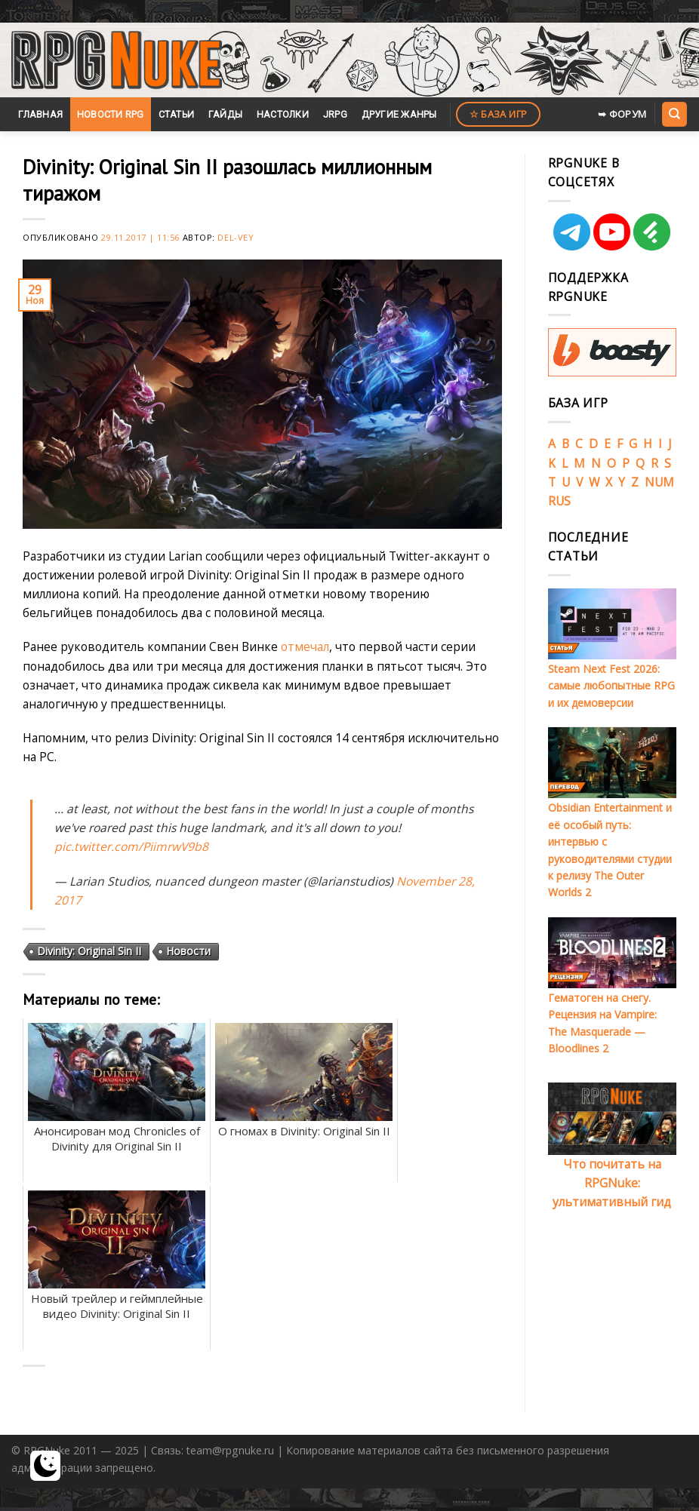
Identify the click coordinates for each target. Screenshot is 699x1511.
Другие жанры (399, 114)
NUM (659, 482)
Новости (188, 951)
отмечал (305, 646)
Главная (40, 114)
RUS (559, 501)
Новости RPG (110, 114)
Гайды (225, 114)
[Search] (674, 114)
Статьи (177, 114)
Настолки (283, 114)
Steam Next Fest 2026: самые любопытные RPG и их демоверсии (611, 686)
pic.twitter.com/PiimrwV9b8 (131, 846)
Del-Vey (235, 237)
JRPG (335, 114)
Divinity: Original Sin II (89, 951)
